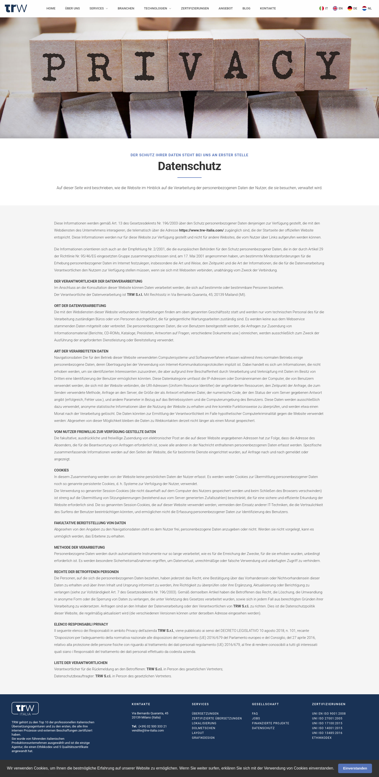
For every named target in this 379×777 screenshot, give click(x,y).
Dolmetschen (203, 728)
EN (338, 8)
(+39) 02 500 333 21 (152, 726)
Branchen (126, 8)
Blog (246, 8)
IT (323, 8)
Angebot (226, 8)
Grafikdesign (203, 738)
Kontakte (268, 8)
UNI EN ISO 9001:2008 (329, 713)
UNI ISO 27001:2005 (327, 718)
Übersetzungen (205, 713)
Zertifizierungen (195, 8)
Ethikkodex (322, 738)
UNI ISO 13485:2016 (327, 733)
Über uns (72, 8)
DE (352, 8)
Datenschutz (263, 728)
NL (367, 8)
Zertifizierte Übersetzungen (217, 718)
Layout (198, 733)
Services (96, 8)
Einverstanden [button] (355, 768)
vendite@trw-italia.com (148, 730)
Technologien (155, 8)
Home (50, 8)
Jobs (256, 718)
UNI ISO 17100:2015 (327, 723)
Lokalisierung (204, 723)
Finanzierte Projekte (270, 723)
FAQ (255, 713)
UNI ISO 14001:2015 (327, 728)
